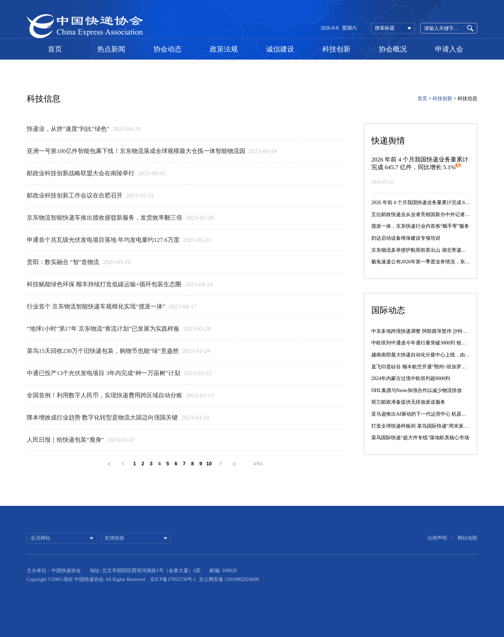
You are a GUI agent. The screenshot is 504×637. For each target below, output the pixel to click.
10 (209, 463)
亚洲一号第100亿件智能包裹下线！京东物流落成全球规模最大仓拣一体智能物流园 (136, 151)
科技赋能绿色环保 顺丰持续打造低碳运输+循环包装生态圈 (104, 284)
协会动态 (167, 49)
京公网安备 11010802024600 (229, 586)
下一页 (221, 463)
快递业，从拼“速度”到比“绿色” (68, 128)
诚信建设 (280, 49)
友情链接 (114, 543)
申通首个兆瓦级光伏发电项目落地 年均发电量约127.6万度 (103, 240)
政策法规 (224, 49)
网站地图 (467, 543)
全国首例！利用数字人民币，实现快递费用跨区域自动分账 (104, 395)
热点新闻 (111, 49)
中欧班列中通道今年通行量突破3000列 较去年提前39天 (431, 342)
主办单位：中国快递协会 (54, 577)
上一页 (123, 463)
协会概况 (393, 49)
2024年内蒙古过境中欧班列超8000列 (410, 378)
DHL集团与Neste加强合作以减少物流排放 (416, 390)
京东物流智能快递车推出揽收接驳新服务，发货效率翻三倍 (104, 217)
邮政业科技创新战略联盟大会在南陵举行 (80, 173)
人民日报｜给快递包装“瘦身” (65, 439)
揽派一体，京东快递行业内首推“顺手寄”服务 (420, 226)
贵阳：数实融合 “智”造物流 (63, 262)
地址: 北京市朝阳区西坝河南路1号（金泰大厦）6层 (145, 577)
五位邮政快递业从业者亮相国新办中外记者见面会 (425, 214)
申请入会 (449, 49)
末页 (234, 464)
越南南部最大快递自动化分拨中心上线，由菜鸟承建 (428, 354)
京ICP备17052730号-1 (173, 586)
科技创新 (336, 49)
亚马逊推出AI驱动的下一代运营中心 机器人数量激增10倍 (433, 414)
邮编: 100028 (223, 577)
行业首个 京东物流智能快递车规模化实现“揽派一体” (96, 306)
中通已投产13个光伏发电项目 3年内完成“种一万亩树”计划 (103, 373)
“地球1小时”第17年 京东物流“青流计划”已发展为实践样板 (103, 328)
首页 (55, 49)
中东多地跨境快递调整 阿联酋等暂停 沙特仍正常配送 (429, 331)
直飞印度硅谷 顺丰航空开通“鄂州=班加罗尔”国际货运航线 (434, 366)
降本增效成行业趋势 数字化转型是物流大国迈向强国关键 (102, 417)
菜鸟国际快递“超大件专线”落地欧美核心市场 (420, 437)
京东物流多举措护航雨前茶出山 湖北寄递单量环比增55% (433, 250)
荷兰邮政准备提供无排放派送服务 (408, 402)
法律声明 (437, 543)
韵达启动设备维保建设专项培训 (405, 238)
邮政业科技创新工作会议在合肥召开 (74, 195)
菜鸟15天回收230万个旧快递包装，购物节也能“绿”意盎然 (103, 351)
